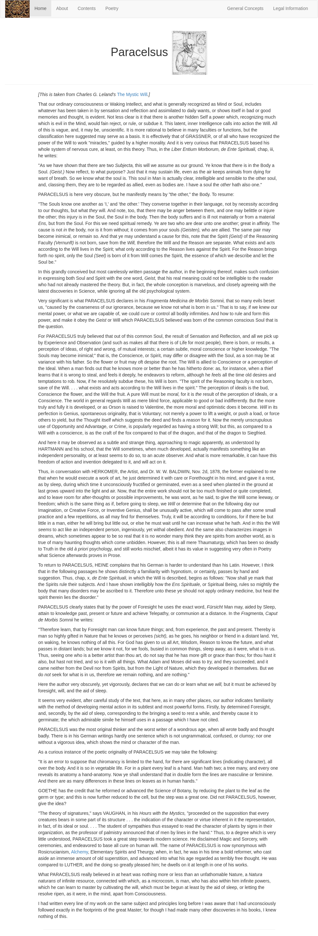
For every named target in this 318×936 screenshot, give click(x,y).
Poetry (111, 8)
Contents (87, 8)
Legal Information (290, 8)
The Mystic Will (132, 94)
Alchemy (79, 851)
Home (42, 8)
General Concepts (245, 8)
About (62, 8)
